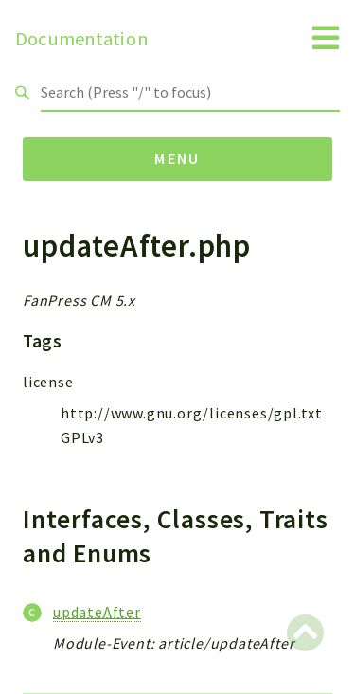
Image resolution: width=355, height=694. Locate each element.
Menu (177, 158)
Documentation (82, 39)
